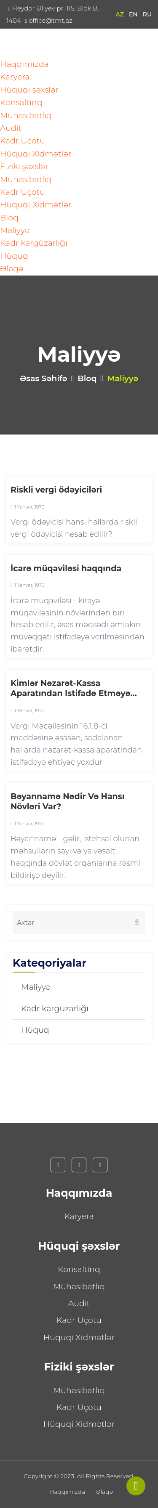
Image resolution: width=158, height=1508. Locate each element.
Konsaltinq (21, 102)
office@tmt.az (48, 20)
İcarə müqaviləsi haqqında (66, 568)
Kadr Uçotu (22, 141)
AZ (120, 14)
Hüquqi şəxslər (29, 90)
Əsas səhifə (43, 378)
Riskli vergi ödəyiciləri (56, 490)
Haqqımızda (24, 64)
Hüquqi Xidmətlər (35, 154)
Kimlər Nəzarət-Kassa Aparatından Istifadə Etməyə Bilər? (70, 688)
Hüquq (14, 256)
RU (147, 14)
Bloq (9, 218)
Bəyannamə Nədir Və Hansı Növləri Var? (68, 802)
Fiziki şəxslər (24, 166)
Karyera (14, 77)
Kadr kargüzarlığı (33, 243)
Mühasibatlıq (26, 115)
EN (133, 14)
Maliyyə (14, 230)
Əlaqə (12, 268)
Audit (10, 128)
